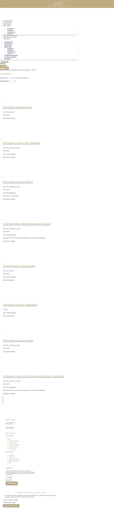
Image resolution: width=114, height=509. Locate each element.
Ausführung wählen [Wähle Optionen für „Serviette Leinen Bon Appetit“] (9, 157)
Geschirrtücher (7, 24)
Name (8, 480)
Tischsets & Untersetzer (9, 37)
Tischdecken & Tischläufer (10, 35)
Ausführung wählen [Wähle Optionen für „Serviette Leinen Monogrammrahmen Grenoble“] (9, 393)
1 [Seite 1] (3, 398)
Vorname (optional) (9, 500)
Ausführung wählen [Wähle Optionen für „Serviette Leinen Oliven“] (9, 199)
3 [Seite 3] (3, 401)
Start (1, 70)
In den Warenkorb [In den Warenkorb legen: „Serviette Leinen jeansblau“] (8, 315)
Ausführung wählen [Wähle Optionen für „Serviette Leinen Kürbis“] (9, 351)
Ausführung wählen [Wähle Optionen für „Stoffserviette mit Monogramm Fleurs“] (9, 241)
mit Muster (10, 33)
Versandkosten (11, 154)
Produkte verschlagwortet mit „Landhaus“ (17, 70)
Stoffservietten (7, 25)
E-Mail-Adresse (8, 502)
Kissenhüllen (6, 38)
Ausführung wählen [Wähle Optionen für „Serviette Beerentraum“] (9, 118)
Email (8, 477)
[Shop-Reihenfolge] (8, 81)
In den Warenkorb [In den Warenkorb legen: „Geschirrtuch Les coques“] (8, 280)
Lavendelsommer (8, 20)
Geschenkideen (7, 22)
